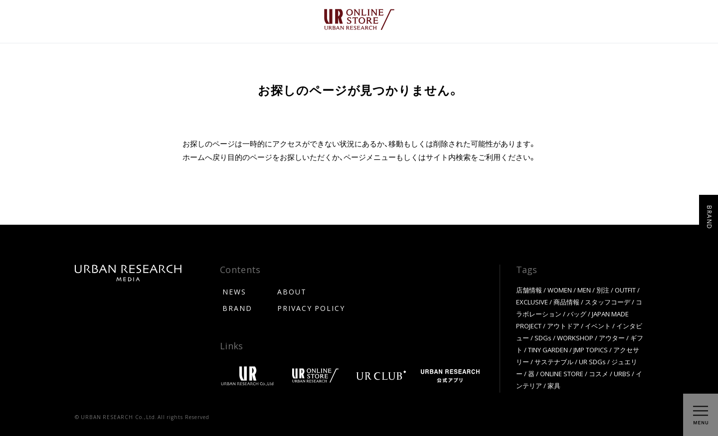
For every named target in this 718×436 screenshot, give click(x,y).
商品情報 (566, 301)
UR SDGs (592, 361)
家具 (553, 385)
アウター (612, 337)
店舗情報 (529, 289)
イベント (598, 325)
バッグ (576, 313)
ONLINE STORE (561, 373)
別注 (602, 289)
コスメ (598, 373)
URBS (622, 373)
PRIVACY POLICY (311, 308)
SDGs (543, 337)
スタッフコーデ (607, 301)
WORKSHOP (575, 337)
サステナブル (554, 361)
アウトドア (563, 325)
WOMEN (559, 289)
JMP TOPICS (590, 349)
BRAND (237, 308)
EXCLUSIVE (532, 301)
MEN (584, 289)
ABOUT (292, 291)
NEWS (234, 291)
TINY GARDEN (548, 349)
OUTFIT (625, 289)
